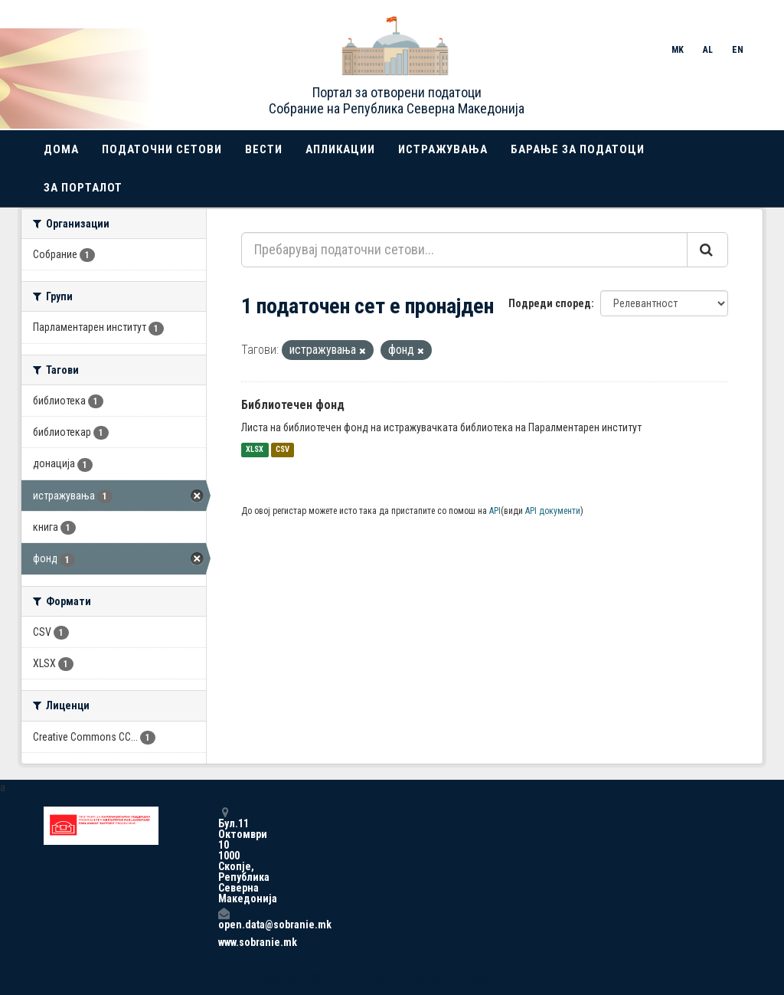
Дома (61, 149)
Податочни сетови (162, 149)
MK (677, 49)
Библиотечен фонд (293, 405)
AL (708, 49)
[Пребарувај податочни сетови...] (464, 249)
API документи (552, 511)
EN (737, 49)
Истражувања (443, 149)
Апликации (340, 149)
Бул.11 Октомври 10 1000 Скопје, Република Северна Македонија (223, 855)
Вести (264, 149)
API (495, 511)
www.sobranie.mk (223, 942)
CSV (282, 450)
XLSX (254, 450)
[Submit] (707, 249)
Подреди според (549, 303)
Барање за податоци (578, 149)
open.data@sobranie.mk (223, 919)
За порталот (83, 188)
